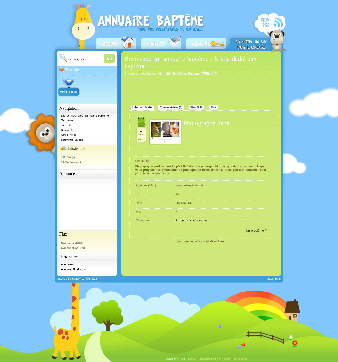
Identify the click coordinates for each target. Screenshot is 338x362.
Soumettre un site (251, 41)
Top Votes (67, 120)
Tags (213, 107)
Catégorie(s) (68, 134)
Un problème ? (256, 230)
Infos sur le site (142, 107)
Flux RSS (196, 107)
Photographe (198, 220)
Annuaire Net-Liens (73, 269)
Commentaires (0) (171, 107)
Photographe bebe (206, 123)
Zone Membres (206, 41)
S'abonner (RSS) (269, 33)
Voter (141, 139)
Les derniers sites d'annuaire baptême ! (86, 115)
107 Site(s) (68, 157)
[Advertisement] (83, 203)
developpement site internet (214, 359)
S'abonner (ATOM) (73, 247)
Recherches (68, 130)
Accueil (116, 41)
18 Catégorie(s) (71, 162)
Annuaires (67, 264)
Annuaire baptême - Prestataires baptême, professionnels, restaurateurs (152, 30)
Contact (161, 41)
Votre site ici (69, 85)
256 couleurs (240, 359)
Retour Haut (274, 278)
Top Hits (66, 125)
